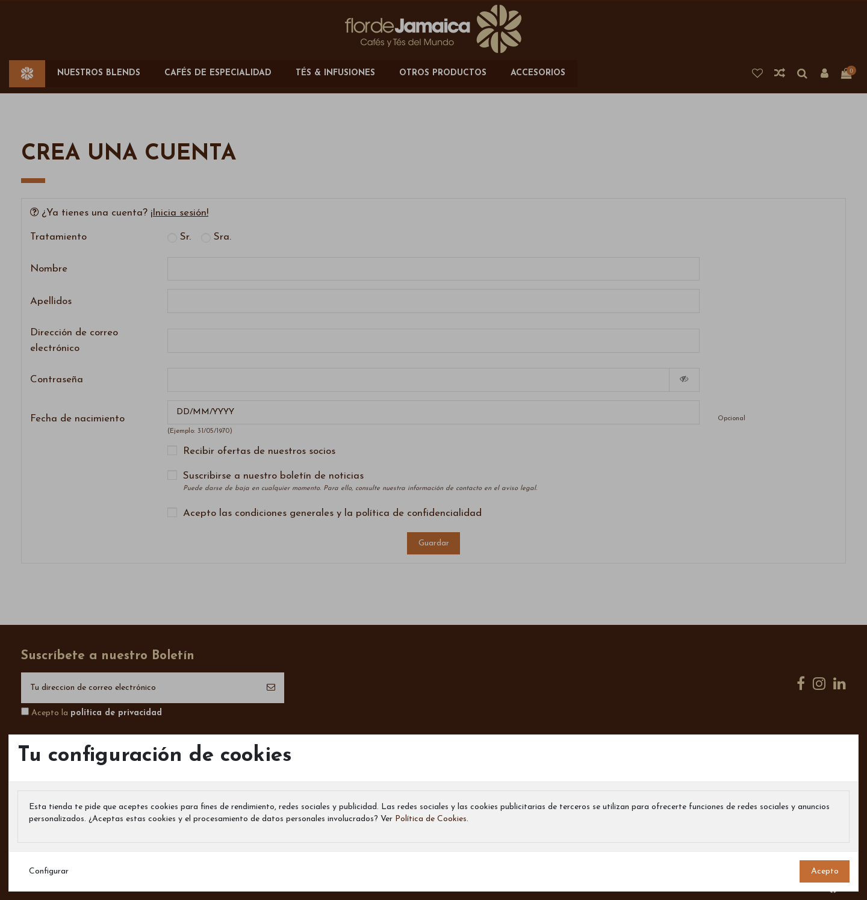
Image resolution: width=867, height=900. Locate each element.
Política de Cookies (431, 819)
